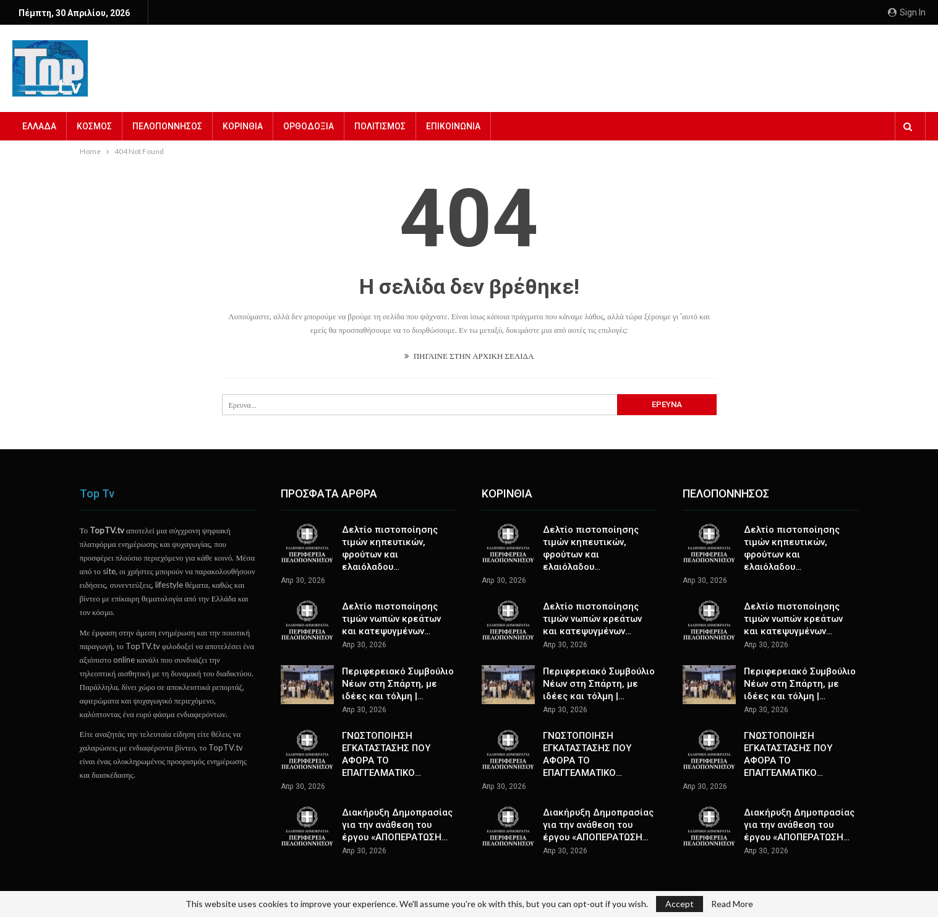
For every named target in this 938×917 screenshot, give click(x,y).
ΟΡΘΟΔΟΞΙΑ (308, 126)
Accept (679, 903)
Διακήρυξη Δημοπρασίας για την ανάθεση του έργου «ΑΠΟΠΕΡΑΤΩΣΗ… (397, 825)
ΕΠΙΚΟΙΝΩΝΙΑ (453, 126)
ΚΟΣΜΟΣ (94, 126)
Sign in (907, 12)
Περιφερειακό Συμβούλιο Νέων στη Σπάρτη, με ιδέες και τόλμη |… (398, 684)
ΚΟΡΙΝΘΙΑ (243, 126)
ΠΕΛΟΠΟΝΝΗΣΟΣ (167, 126)
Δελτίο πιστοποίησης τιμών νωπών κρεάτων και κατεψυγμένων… (391, 619)
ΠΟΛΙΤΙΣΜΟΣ (380, 126)
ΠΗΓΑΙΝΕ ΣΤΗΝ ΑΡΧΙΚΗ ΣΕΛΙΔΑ (469, 356)
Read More (732, 904)
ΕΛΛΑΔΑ (39, 126)
